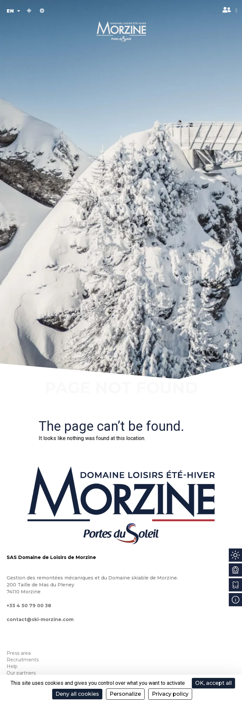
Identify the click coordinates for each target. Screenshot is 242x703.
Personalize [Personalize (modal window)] (125, 694)
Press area (19, 653)
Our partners (21, 673)
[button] (236, 11)
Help (12, 666)
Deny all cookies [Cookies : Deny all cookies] (77, 694)
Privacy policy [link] (170, 694)
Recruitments (23, 660)
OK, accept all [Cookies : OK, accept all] (213, 683)
